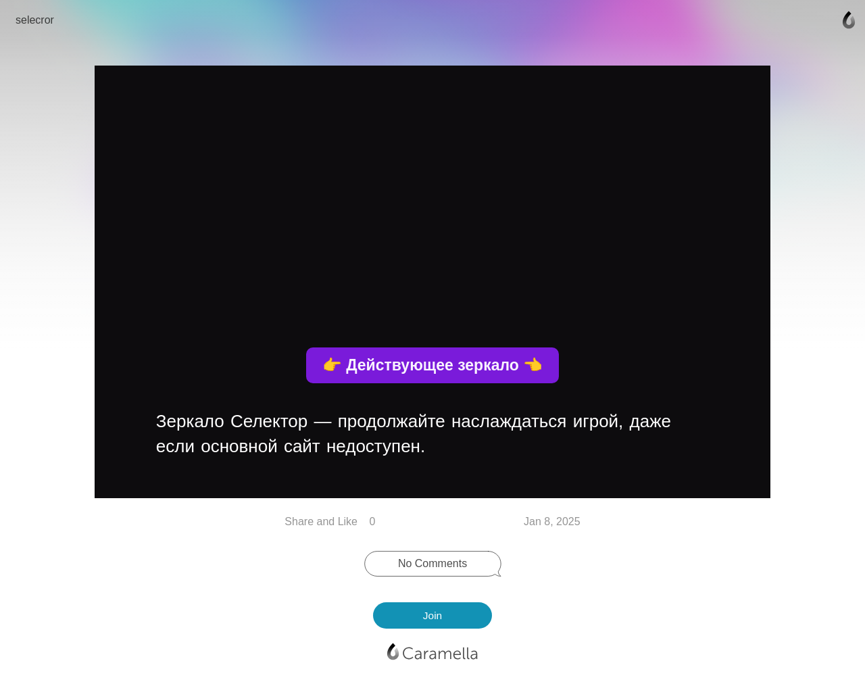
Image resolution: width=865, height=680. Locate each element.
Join (432, 615)
